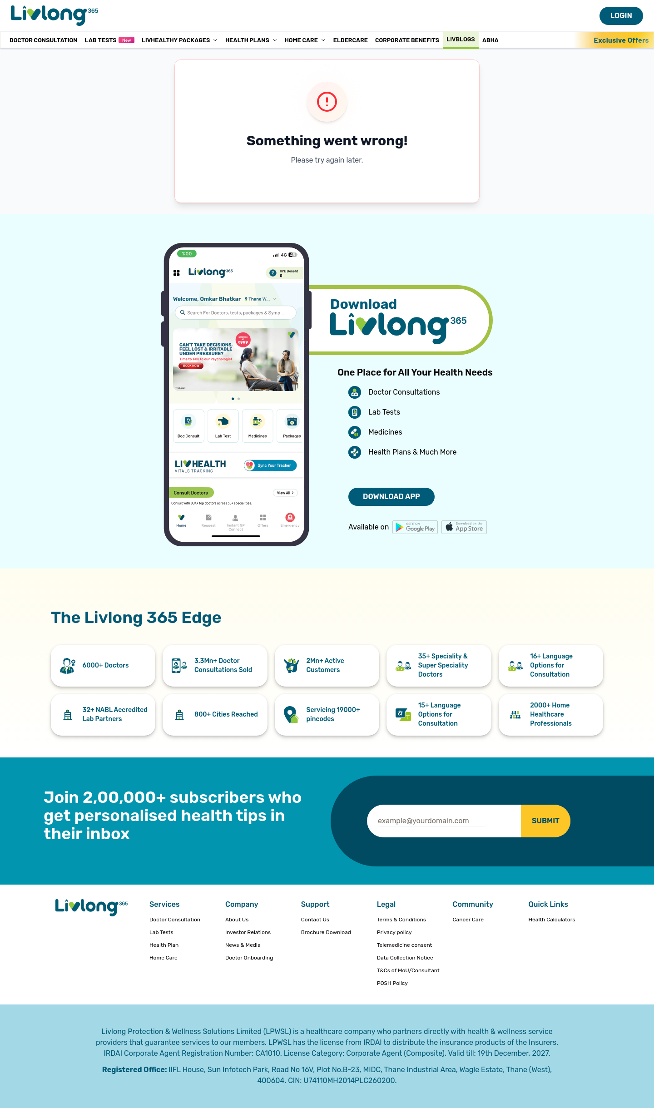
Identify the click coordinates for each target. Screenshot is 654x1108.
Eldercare (350, 40)
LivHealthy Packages (180, 40)
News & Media (243, 945)
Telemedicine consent (404, 945)
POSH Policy (392, 983)
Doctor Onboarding (249, 958)
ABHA (490, 40)
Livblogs (460, 39)
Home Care (305, 40)
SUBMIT (546, 820)
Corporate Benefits (407, 40)
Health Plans (251, 40)
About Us (236, 919)
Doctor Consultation (43, 40)
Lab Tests (109, 40)
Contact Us (315, 919)
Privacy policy (394, 932)
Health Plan (163, 945)
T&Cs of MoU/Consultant (408, 970)
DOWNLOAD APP (391, 496)
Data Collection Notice (405, 958)
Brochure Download (326, 932)
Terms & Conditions (401, 919)
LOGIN (621, 15)
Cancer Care (468, 919)
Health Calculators (552, 919)
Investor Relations (248, 932)
